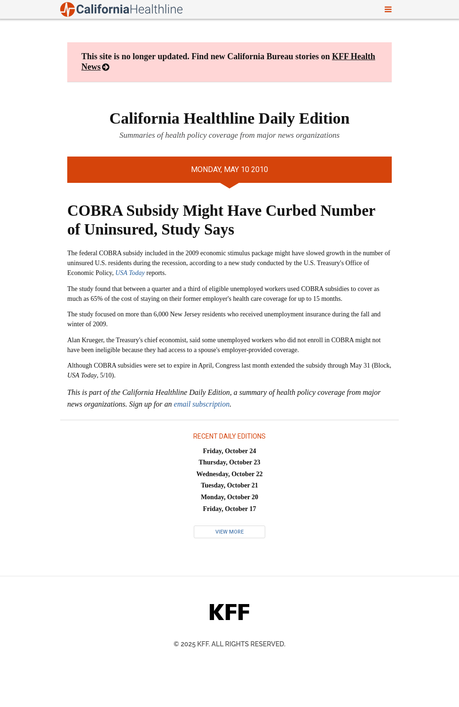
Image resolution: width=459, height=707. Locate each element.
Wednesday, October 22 (230, 474)
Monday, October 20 (229, 497)
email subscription (202, 404)
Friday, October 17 (229, 508)
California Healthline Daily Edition (230, 118)
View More (229, 532)
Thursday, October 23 (230, 462)
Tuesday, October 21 (229, 485)
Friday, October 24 (229, 451)
